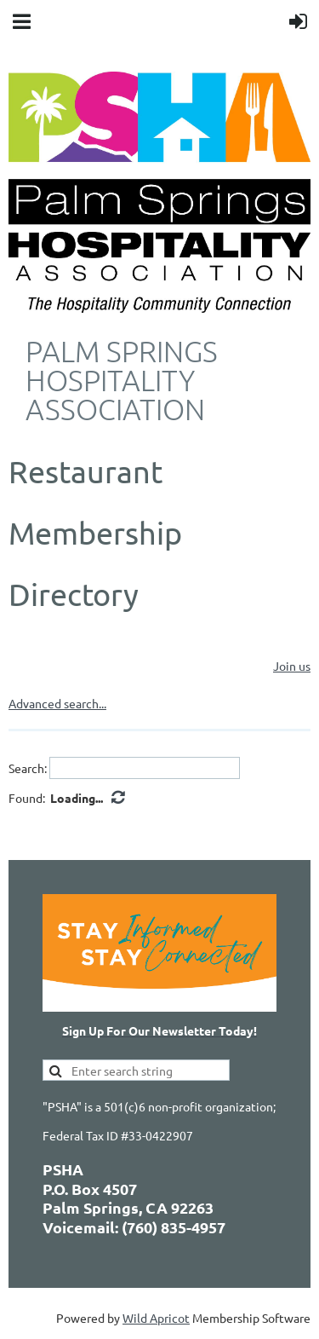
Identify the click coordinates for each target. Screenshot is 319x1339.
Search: (28, 768)
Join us (291, 665)
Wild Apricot (156, 1317)
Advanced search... (57, 703)
